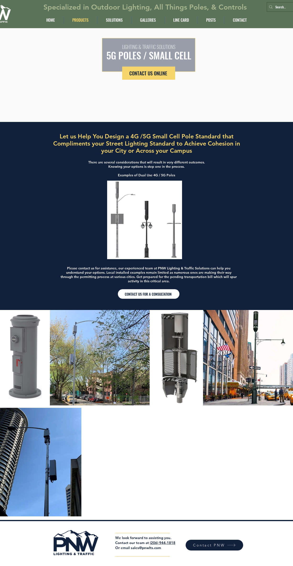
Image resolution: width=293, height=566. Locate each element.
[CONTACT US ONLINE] (148, 73)
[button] (114, 20)
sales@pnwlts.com (146, 547)
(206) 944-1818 (162, 542)
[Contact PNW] (214, 545)
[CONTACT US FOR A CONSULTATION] (148, 294)
